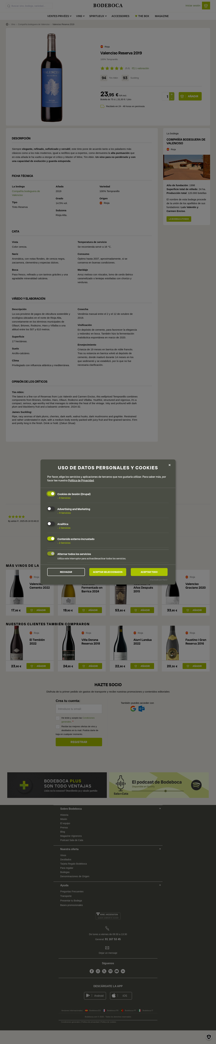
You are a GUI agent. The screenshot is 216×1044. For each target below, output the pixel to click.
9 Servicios (64, 497)
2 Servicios (64, 527)
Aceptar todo (149, 572)
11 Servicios (64, 512)
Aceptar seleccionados (108, 572)
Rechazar (66, 572)
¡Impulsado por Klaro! (158, 580)
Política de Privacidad (81, 480)
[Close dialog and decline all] (169, 465)
